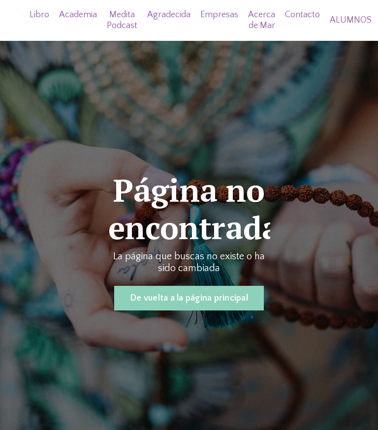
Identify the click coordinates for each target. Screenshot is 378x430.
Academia (78, 15)
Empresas (219, 15)
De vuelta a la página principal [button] (189, 298)
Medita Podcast (122, 20)
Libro (39, 15)
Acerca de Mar (261, 20)
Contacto (302, 15)
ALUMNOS (351, 20)
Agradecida (168, 15)
